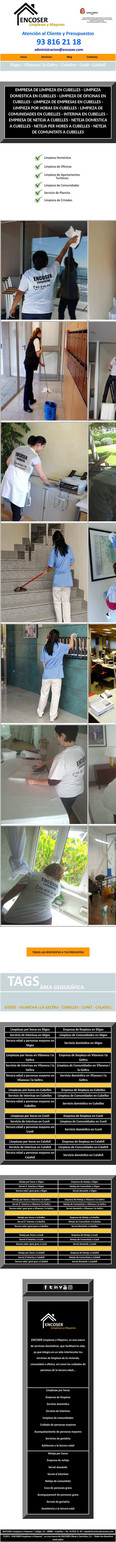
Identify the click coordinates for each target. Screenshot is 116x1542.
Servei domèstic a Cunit (84, 1243)
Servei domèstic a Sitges (85, 1190)
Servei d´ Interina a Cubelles (31, 1221)
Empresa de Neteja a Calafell (84, 1252)
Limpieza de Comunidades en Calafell (83, 1147)
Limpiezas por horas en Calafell (30, 1141)
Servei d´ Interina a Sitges (31, 1186)
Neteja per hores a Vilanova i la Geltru (31, 1199)
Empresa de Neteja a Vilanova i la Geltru (85, 1199)
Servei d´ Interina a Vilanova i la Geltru (31, 1204)
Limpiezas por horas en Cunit (30, 1116)
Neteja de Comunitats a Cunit (84, 1239)
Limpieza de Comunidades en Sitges (83, 1035)
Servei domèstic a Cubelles (84, 1226)
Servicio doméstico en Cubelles (83, 1103)
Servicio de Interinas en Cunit (30, 1121)
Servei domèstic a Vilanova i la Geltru (84, 1208)
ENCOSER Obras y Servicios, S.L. (76, 1536)
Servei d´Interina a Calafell (31, 1257)
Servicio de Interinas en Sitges (30, 1035)
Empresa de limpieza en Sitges (83, 1029)
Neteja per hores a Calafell (31, 1252)
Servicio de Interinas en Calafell (30, 1147)
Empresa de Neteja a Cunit (85, 1235)
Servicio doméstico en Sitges (83, 1043)
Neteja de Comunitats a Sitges (84, 1186)
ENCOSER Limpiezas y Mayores (49, 1340)
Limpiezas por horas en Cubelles (30, 1090)
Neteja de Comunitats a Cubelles (85, 1221)
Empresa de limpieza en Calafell (83, 1141)
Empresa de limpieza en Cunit (83, 1116)
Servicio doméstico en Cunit (83, 1129)
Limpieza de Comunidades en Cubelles (83, 1096)
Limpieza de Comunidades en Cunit (83, 1121)
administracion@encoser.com (98, 1531)
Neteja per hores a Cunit (31, 1235)
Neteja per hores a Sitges (31, 1181)
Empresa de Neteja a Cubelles (84, 1217)
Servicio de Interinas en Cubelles (30, 1096)
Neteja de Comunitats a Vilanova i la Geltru (84, 1204)
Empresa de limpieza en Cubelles (83, 1090)
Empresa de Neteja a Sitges (84, 1181)
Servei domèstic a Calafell (84, 1261)
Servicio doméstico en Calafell (83, 1155)
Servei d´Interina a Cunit (31, 1239)
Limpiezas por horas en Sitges (30, 1029)
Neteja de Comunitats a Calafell (84, 1257)
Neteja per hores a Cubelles (31, 1217)
